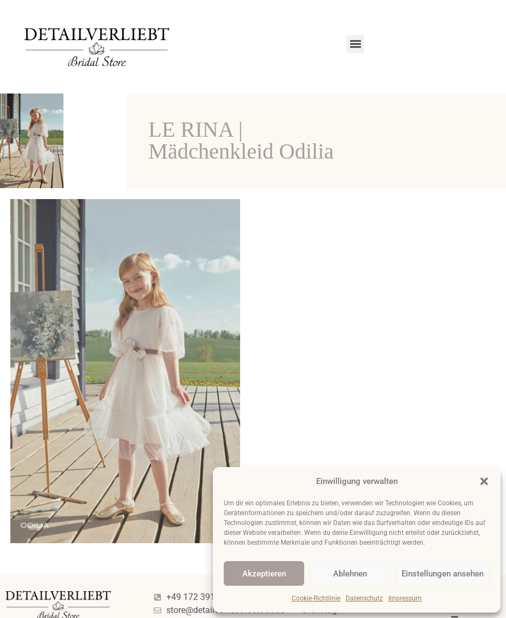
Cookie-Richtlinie (316, 598)
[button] (484, 481)
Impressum (405, 598)
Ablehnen (350, 574)
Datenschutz (364, 598)
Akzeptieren (264, 574)
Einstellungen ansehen (443, 574)
